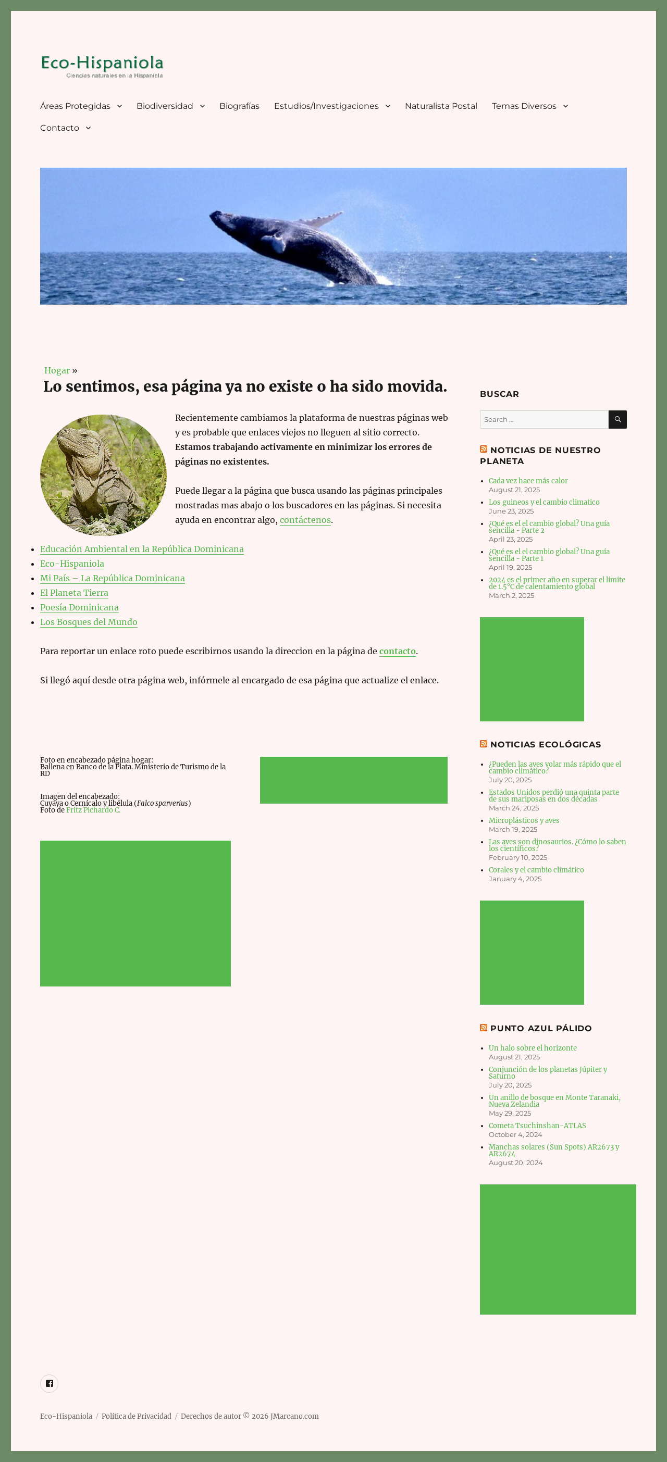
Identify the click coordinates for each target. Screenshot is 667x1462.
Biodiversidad (165, 106)
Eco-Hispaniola (72, 563)
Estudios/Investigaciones (326, 106)
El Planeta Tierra (74, 593)
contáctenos (305, 520)
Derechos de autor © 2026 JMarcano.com (250, 1416)
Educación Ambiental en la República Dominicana (142, 549)
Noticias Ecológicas (545, 744)
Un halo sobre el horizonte (533, 1048)
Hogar (55, 370)
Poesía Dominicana (79, 607)
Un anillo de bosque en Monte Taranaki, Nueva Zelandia (555, 1101)
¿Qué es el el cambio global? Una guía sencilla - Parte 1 (549, 555)
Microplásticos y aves (524, 820)
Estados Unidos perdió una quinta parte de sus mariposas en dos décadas (554, 796)
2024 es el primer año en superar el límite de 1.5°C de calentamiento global (557, 583)
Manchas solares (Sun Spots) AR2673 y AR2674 (554, 1150)
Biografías (239, 106)
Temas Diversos (524, 106)
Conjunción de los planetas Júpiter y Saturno (548, 1073)
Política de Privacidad (136, 1416)
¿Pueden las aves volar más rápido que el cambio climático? (555, 768)
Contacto (59, 128)
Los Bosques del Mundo (89, 622)
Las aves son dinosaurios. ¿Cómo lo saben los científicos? (557, 845)
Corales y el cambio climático (536, 870)
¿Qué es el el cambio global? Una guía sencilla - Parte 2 (549, 527)
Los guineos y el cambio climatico (544, 502)
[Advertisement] (137, 914)
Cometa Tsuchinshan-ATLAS (537, 1125)
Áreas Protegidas (75, 106)
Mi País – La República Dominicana (112, 578)
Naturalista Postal (441, 106)
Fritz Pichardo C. (93, 810)
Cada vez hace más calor (528, 481)
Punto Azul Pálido (541, 1028)
